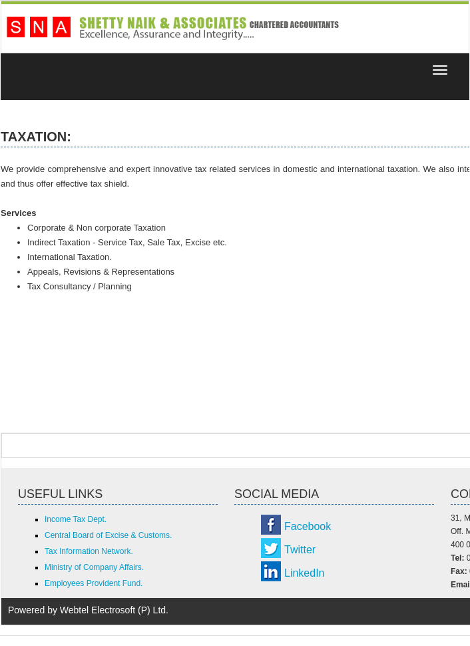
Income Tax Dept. (76, 519)
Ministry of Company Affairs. (94, 567)
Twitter (300, 549)
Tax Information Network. (89, 551)
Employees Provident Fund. (93, 583)
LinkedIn (304, 573)
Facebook (307, 526)
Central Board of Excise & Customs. (108, 535)
